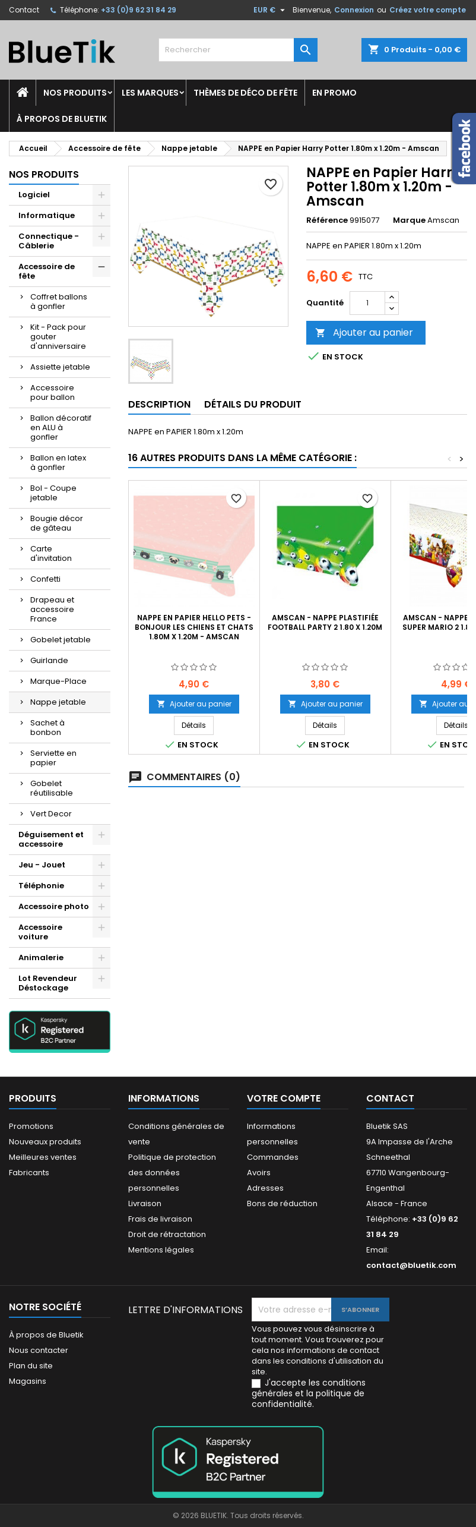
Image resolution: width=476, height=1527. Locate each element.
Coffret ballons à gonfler (58, 301)
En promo (334, 93)
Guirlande (49, 660)
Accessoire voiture (40, 932)
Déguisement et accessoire (51, 839)
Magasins (27, 1381)
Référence (327, 220)
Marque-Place (58, 681)
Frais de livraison (160, 1219)
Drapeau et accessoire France (52, 609)
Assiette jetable (60, 367)
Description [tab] (159, 404)
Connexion (354, 10)
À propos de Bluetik (62, 119)
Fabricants (29, 1172)
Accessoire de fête (46, 271)
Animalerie (41, 957)
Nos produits (75, 93)
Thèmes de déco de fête (245, 93)
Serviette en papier (53, 757)
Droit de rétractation (167, 1234)
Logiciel (34, 194)
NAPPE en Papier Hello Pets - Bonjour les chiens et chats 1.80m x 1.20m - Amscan (194, 627)
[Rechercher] (237, 50)
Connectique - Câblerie (48, 241)
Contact (24, 10)
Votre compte (283, 1098)
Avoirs (259, 1172)
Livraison (144, 1203)
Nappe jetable (58, 702)
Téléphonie (41, 885)
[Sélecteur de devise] (270, 10)
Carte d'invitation (51, 553)
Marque (409, 220)
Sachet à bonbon (47, 727)
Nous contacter (38, 1350)
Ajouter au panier (364, 332)
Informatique (46, 215)
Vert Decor (51, 813)
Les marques (150, 93)
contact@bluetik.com (411, 1265)
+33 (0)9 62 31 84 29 (138, 10)
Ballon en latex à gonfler (58, 462)
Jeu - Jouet (41, 864)
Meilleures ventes (43, 1157)
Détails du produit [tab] (253, 404)
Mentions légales (161, 1249)
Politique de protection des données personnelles (172, 1172)
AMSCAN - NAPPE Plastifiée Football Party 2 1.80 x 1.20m (325, 622)
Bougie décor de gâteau (56, 523)
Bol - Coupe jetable (53, 492)
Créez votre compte (427, 10)
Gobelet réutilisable (51, 788)
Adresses (265, 1188)
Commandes (273, 1157)
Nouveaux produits (45, 1141)
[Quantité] (367, 303)
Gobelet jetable (60, 639)
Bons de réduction (282, 1203)
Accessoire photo (53, 906)
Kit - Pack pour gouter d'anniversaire (58, 336)
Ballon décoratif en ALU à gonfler (60, 427)
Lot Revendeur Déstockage (47, 983)
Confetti (45, 579)
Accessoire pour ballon (52, 392)
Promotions (31, 1126)
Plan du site (31, 1365)
